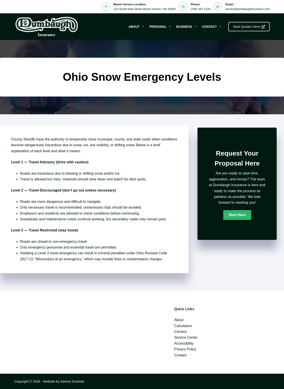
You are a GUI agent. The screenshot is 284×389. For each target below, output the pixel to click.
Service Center (186, 337)
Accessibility (183, 343)
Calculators (183, 326)
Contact (212, 26)
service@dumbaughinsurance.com (247, 9)
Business (187, 26)
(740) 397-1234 (200, 9)
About (137, 26)
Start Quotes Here (249, 26)
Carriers (180, 332)
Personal (161, 26)
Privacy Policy (185, 349)
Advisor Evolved (72, 381)
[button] (237, 215)
